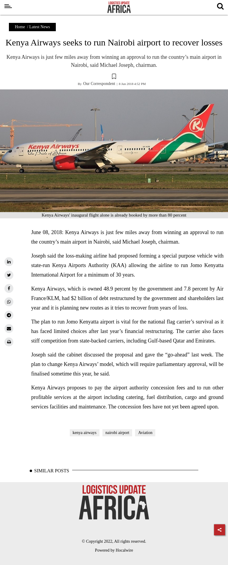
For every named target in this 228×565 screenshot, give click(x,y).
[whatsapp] (8, 301)
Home (20, 27)
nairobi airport (117, 432)
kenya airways (84, 432)
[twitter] (8, 275)
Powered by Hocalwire (114, 550)
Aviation (145, 432)
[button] (114, 77)
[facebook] (8, 288)
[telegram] (8, 315)
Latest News (39, 27)
